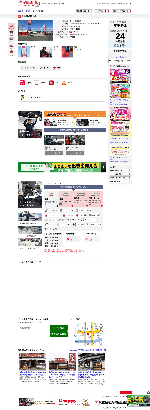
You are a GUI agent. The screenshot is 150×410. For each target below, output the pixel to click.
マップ (11, 46)
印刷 (11, 53)
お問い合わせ (117, 3)
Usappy (128, 3)
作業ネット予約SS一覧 (120, 11)
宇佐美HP (108, 396)
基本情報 (11, 27)
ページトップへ (126, 392)
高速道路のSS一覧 (82, 11)
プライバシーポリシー (123, 396)
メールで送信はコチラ (120, 57)
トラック (11, 40)
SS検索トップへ (115, 181)
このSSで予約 (54, 153)
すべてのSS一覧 (100, 11)
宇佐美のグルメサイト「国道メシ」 (88, 350)
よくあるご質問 (104, 3)
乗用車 (11, 33)
